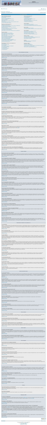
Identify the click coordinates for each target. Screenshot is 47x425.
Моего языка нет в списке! (5, 27)
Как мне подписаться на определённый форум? (29, 37)
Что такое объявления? (4, 47)
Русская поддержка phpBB (23, 423)
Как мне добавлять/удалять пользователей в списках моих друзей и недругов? (33, 28)
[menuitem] (2, 8)
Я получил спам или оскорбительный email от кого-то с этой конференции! (32, 25)
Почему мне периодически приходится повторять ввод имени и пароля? (10, 21)
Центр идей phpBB (4, 402)
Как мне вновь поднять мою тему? (6, 41)
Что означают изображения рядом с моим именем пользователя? (9, 28)
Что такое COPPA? (4, 17)
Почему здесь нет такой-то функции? (28, 44)
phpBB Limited (25, 397)
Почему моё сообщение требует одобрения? (7, 40)
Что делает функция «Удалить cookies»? (6, 22)
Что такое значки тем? (4, 49)
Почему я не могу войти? (5, 19)
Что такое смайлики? (4, 45)
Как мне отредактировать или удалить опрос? (7, 36)
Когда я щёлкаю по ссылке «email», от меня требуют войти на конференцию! (11, 30)
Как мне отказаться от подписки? (28, 38)
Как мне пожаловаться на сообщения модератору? (8, 39)
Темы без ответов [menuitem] (3, 11)
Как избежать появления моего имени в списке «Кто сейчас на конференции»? (11, 25)
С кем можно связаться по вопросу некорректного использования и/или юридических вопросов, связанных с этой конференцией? (34, 45)
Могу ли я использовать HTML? (5, 44)
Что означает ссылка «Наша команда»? (28, 21)
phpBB (18, 127)
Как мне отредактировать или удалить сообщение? (8, 33)
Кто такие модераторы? (27, 17)
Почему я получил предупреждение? (6, 38)
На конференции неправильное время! (6, 26)
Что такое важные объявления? (5, 46)
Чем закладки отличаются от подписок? (28, 36)
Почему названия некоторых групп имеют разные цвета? (30, 20)
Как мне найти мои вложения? (27, 41)
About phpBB (32, 398)
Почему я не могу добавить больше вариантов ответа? (8, 35)
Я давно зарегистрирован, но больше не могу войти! (8, 20)
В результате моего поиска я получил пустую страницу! (30, 32)
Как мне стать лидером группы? (27, 19)
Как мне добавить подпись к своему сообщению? (7, 34)
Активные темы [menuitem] (8, 11)
